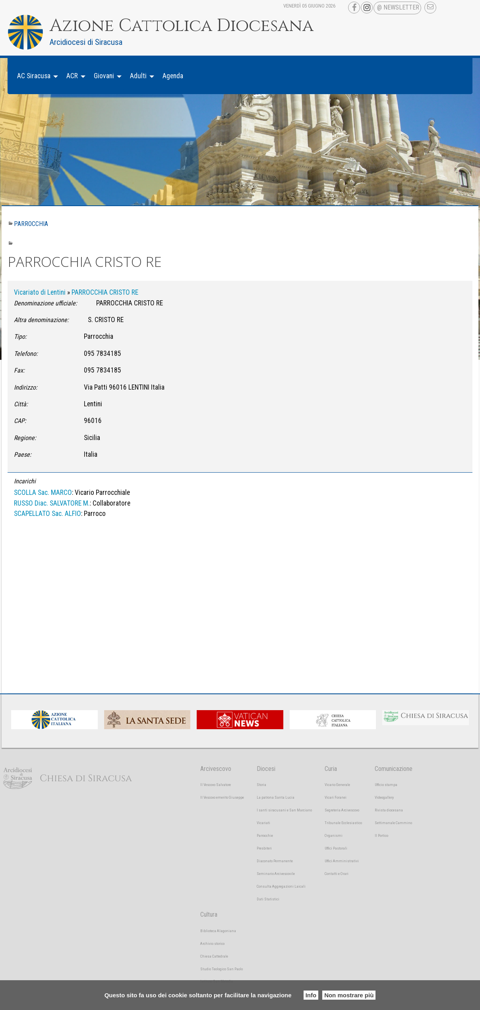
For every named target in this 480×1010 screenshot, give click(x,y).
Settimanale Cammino (393, 823)
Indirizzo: (25, 387)
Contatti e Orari (336, 873)
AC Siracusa (33, 76)
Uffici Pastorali (336, 848)
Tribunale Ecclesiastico (343, 823)
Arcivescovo (215, 768)
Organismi (334, 835)
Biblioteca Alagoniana (218, 931)
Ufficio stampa (386, 784)
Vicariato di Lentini (40, 292)
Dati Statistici (268, 899)
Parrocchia (31, 224)
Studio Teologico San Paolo (221, 969)
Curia (331, 768)
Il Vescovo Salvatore (215, 784)
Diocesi (266, 768)
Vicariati (263, 823)
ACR (72, 76)
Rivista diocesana (389, 810)
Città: (21, 404)
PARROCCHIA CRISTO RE (105, 292)
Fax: (19, 370)
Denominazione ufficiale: (45, 303)
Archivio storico (212, 943)
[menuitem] (35, 76)
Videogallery (384, 797)
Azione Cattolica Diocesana (182, 25)
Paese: (22, 454)
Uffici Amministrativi (342, 861)
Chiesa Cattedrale (214, 956)
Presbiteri (264, 848)
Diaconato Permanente (275, 861)
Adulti (138, 76)
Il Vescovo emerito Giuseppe (222, 797)
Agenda (173, 76)
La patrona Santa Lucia (275, 797)
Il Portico (381, 835)
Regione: (25, 438)
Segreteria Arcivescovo (342, 810)
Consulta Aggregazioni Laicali (281, 886)
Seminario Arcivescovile (276, 873)
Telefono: (26, 353)
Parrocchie (265, 835)
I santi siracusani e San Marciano (284, 810)
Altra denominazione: (41, 320)
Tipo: (20, 336)
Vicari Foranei (335, 797)
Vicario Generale (337, 784)
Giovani (104, 76)
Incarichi (25, 481)
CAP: (20, 421)
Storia (261, 784)
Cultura (208, 914)
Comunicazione (393, 768)
